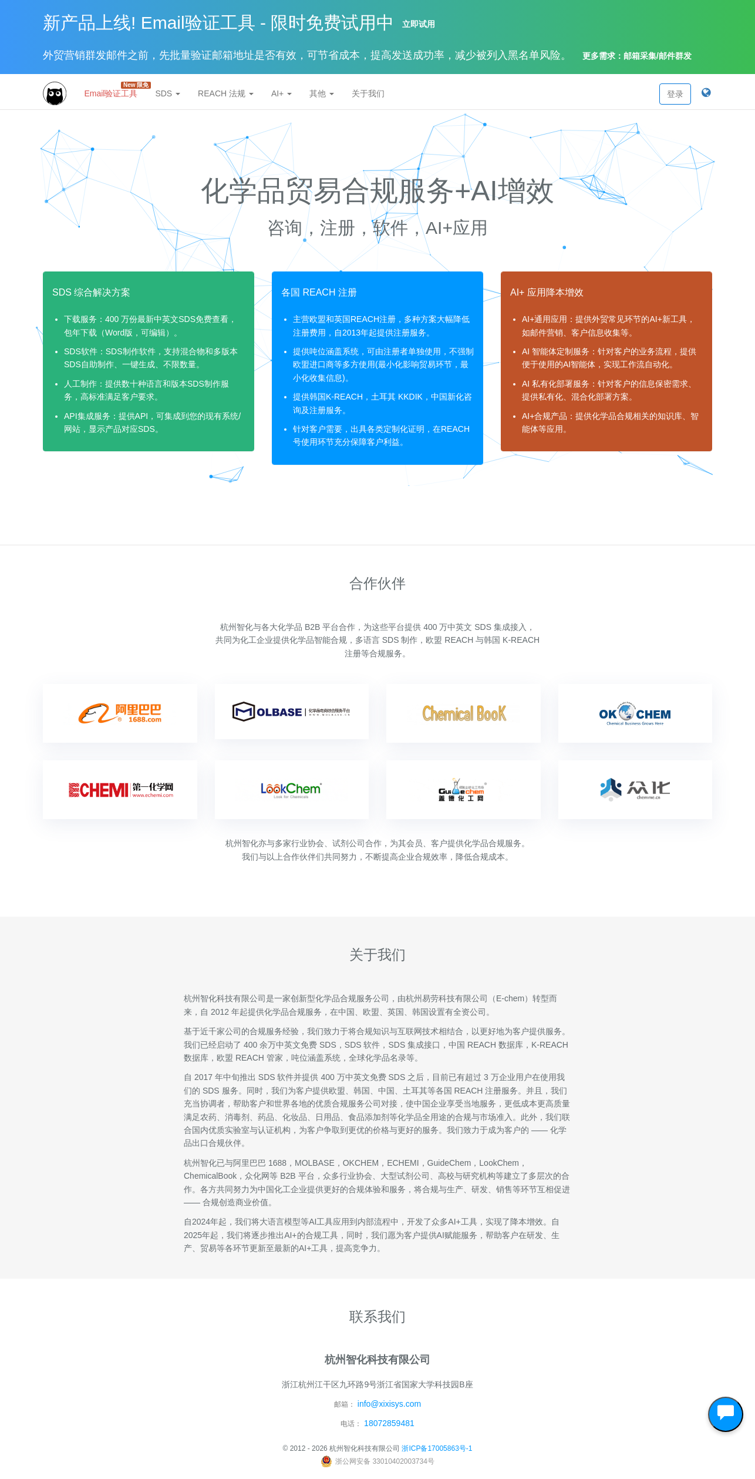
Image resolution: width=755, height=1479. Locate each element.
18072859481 (389, 1423)
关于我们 (368, 93)
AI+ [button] (281, 93)
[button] (706, 93)
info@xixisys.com (389, 1403)
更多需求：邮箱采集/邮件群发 (637, 56)
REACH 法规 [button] (226, 93)
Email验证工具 (115, 90)
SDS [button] (167, 93)
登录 (675, 94)
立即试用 (418, 24)
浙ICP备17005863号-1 (437, 1448)
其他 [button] (321, 93)
